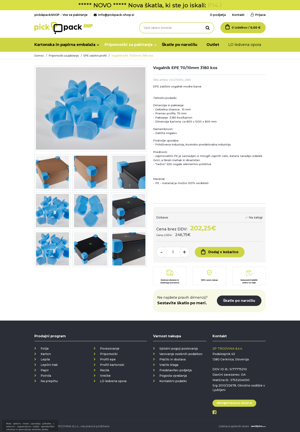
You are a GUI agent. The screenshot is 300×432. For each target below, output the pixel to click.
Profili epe (108, 359)
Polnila (46, 376)
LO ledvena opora (244, 44)
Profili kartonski (112, 365)
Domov (39, 55)
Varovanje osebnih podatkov (180, 354)
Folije (45, 348)
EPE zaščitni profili (95, 55)
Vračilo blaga (168, 365)
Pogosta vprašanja (173, 376)
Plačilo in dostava (172, 359)
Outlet (212, 44)
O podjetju (218, 15)
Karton (46, 354)
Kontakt (238, 15)
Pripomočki (109, 354)
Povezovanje (109, 348)
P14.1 (215, 5)
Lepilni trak (49, 365)
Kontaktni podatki (173, 381)
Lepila (45, 359)
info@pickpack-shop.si (114, 15)
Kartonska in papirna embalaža (64, 44)
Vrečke (105, 376)
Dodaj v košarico (219, 251)
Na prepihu (49, 381)
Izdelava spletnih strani (234, 426)
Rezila (104, 370)
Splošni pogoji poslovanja (178, 348)
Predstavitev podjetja (175, 370)
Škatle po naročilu (179, 44)
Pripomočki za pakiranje (129, 44)
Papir (45, 370)
